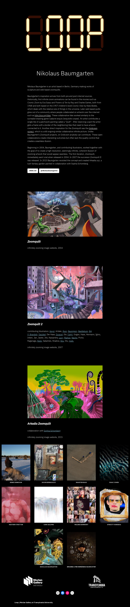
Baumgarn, (73, 331)
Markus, (67, 337)
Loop (17, 602)
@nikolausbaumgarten (49, 171)
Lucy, (61, 337)
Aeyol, (52, 331)
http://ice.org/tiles (43, 115)
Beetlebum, (83, 331)
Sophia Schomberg (52, 430)
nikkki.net (32, 171)
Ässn (65, 331)
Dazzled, (42, 334)
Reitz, (39, 341)
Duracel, (59, 334)
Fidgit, (70, 334)
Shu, (62, 341)
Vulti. (71, 341)
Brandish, (34, 334)
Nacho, (75, 337)
